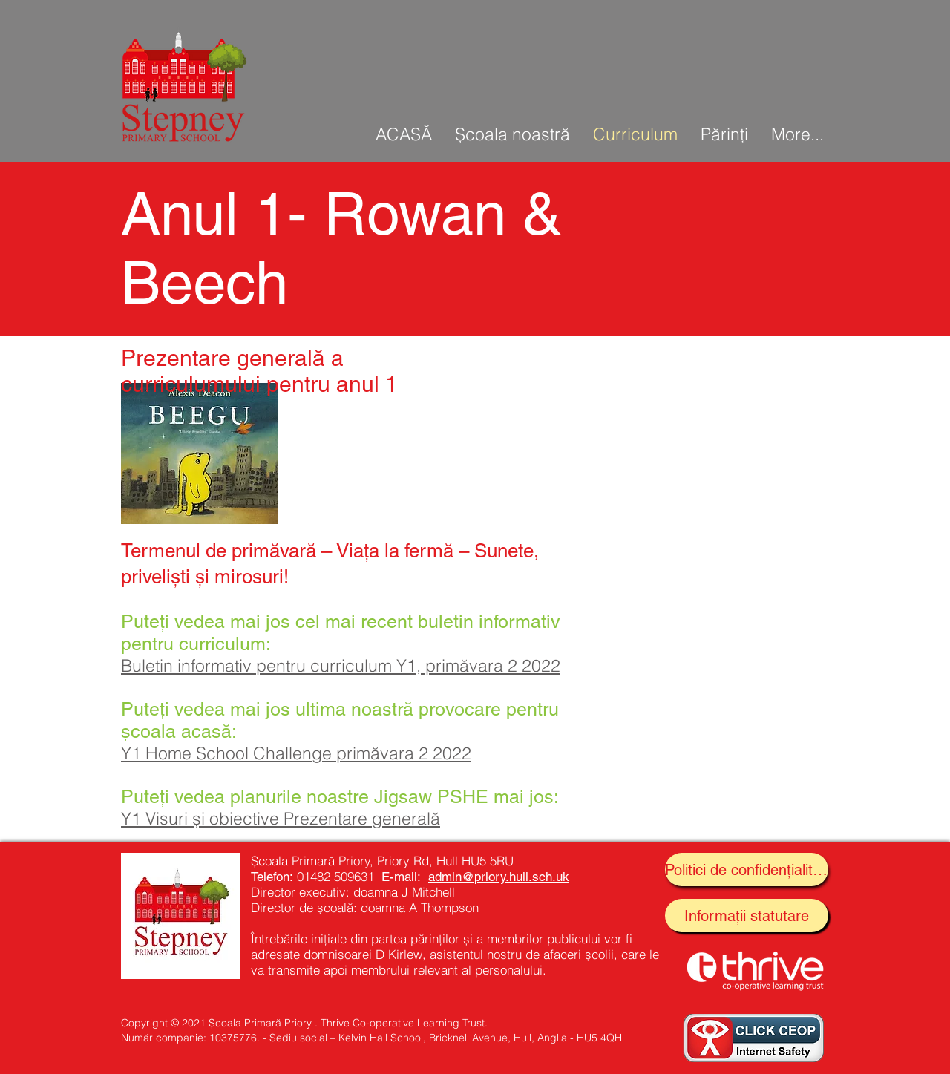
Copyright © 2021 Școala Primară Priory (216, 1022)
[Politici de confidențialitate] (746, 869)
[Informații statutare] (746, 915)
